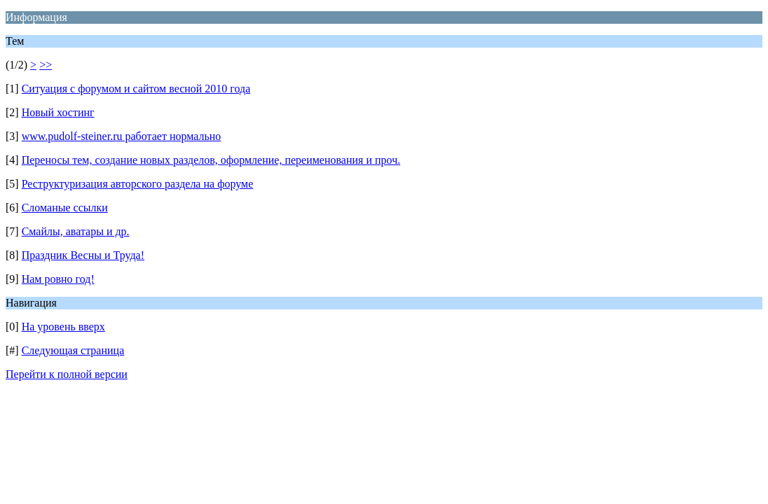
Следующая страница (73, 350)
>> (45, 65)
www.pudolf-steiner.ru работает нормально (121, 136)
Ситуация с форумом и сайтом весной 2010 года (136, 88)
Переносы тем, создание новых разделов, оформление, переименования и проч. (211, 160)
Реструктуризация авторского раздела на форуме (138, 184)
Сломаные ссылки (65, 208)
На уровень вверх (63, 326)
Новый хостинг (58, 112)
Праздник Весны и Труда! (83, 255)
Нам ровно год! (58, 279)
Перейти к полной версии (67, 374)
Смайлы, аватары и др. (76, 231)
